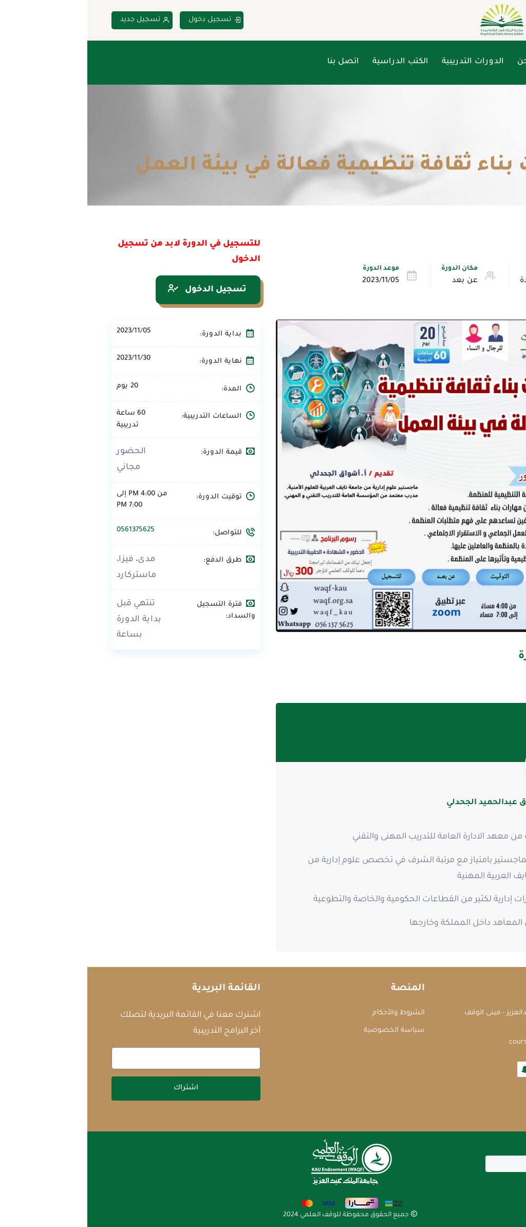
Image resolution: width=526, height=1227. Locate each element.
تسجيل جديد (58, 20)
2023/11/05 (293, 281)
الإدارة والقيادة (458, 281)
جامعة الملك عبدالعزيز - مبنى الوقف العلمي (433, 1019)
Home (492, 141)
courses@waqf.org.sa (455, 1042)
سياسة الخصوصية (306, 1030)
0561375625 (48, 530)
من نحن (444, 62)
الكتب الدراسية (313, 62)
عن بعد (377, 281)
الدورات (456, 141)
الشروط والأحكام (311, 1013)
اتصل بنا (256, 62)
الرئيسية (486, 62)
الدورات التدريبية (385, 62)
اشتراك (98, 1088)
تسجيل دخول (127, 20)
